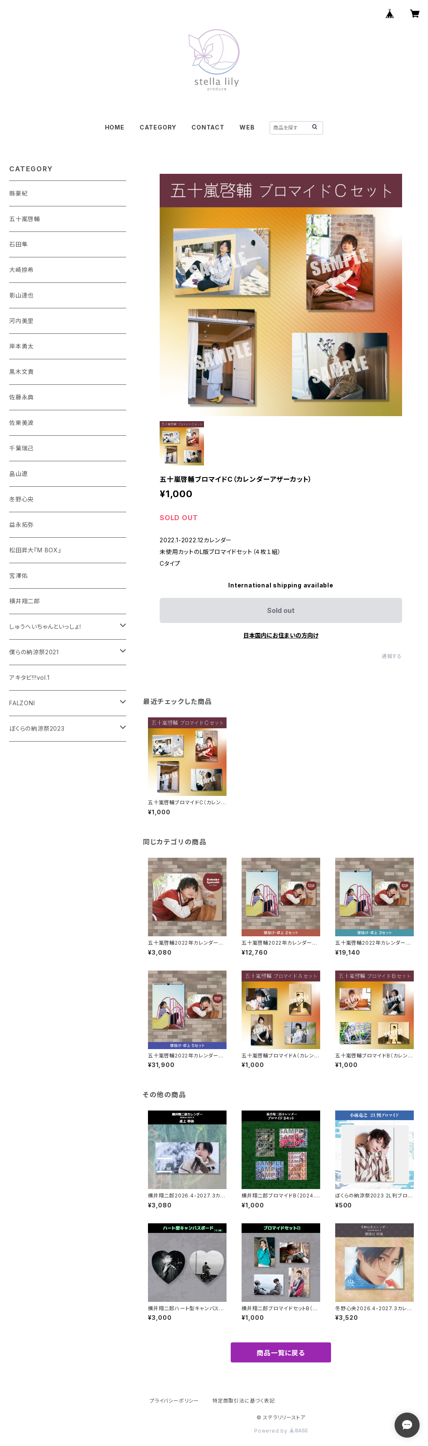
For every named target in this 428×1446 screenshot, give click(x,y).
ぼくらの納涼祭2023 (37, 728)
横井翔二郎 (24, 601)
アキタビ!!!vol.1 (29, 677)
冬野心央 (21, 499)
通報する (392, 656)
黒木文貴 (21, 371)
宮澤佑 (18, 575)
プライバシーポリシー (174, 1401)
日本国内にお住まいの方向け (280, 635)
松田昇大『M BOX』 (35, 550)
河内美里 (21, 320)
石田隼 (18, 244)
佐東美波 (21, 422)
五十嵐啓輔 (24, 218)
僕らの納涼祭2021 (34, 652)
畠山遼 (18, 473)
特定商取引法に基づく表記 (243, 1401)
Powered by (281, 1431)
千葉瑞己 (21, 448)
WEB (247, 127)
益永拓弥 (21, 524)
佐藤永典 (21, 397)
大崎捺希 (21, 269)
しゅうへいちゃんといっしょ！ (45, 626)
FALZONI (22, 702)
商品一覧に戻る (281, 1353)
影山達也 (21, 295)
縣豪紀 (18, 193)
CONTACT (207, 127)
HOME (115, 127)
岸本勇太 (21, 346)
